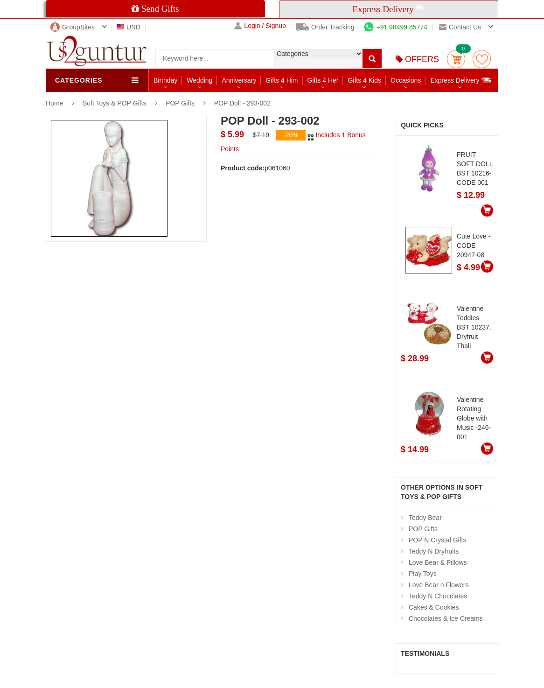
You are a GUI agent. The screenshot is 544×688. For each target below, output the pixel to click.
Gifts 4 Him (281, 80)
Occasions (406, 80)
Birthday (165, 80)
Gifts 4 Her (323, 80)
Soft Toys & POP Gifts (115, 103)
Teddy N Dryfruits (434, 551)
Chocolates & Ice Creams (446, 618)
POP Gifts (180, 103)
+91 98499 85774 (395, 27)
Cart (456, 59)
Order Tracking (325, 27)
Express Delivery (461, 80)
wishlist (482, 59)
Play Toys (423, 573)
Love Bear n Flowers (438, 585)
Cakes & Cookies (434, 607)
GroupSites (72, 27)
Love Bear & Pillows (438, 562)
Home (54, 103)
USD (128, 27)
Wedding (199, 80)
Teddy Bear (425, 517)
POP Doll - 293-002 (242, 103)
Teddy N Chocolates (438, 596)
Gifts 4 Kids (364, 80)
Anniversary (239, 80)
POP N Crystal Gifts (437, 540)
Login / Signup (260, 25)
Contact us (460, 27)
